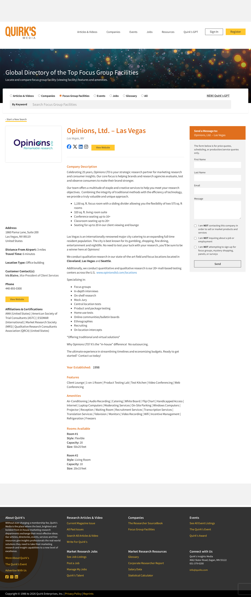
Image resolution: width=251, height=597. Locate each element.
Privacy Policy (73, 593)
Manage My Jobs (77, 569)
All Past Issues (75, 529)
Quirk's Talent (75, 575)
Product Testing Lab (116, 383)
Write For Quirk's (77, 542)
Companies (113, 32)
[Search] (131, 104)
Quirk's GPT (191, 32)
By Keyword (19, 104)
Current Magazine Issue (81, 523)
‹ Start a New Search (16, 119)
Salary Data (135, 569)
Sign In (214, 32)
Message (198, 198)
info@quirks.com (199, 570)
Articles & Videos (87, 32)
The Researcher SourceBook (145, 523)
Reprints (88, 593)
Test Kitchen (138, 383)
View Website (103, 147)
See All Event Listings (202, 523)
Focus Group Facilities (141, 529)
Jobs (150, 32)
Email (197, 185)
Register (235, 32)
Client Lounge (75, 383)
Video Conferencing (160, 383)
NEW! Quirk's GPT (218, 96)
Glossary (133, 557)
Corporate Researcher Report (146, 563)
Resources (168, 32)
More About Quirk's (17, 558)
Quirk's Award (198, 535)
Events (133, 32)
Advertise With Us (16, 570)
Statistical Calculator (140, 575)
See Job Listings (76, 557)
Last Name (199, 172)
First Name (200, 159)
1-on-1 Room (94, 383)
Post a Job (73, 563)
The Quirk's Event (16, 564)
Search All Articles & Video (82, 535)
